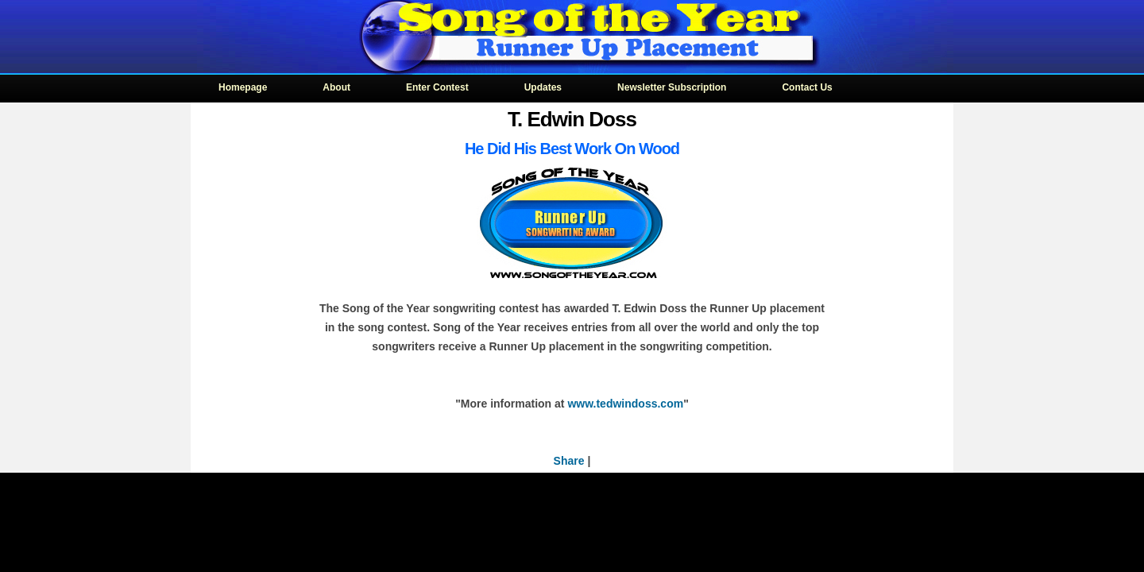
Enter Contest (437, 87)
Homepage (242, 87)
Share (569, 460)
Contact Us (807, 87)
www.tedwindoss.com (625, 403)
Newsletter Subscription (671, 87)
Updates (543, 87)
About (336, 87)
